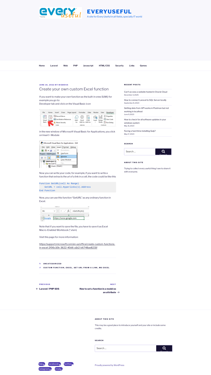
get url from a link (86, 268)
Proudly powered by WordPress (109, 365)
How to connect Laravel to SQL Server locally (145, 100)
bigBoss (63, 85)
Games (143, 65)
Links (131, 65)
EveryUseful (109, 11)
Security (119, 65)
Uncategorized (52, 264)
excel (69, 268)
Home (42, 65)
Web (65, 65)
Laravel (54, 65)
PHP (75, 65)
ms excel (104, 268)
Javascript (88, 65)
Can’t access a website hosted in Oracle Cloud (145, 92)
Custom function (53, 268)
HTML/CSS (104, 65)
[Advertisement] (105, 41)
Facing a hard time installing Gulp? (140, 131)
